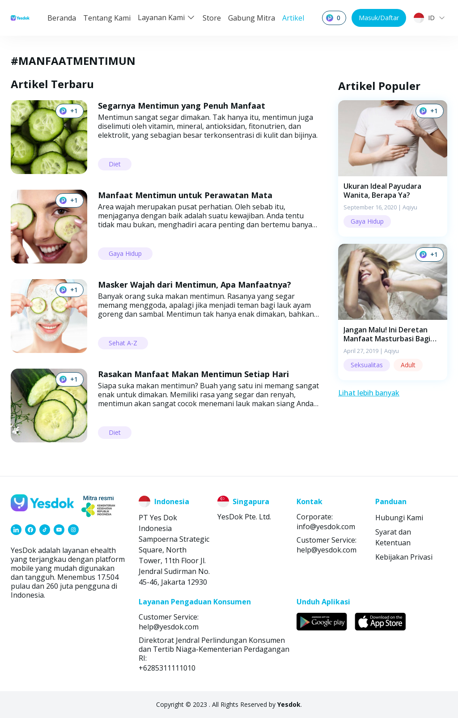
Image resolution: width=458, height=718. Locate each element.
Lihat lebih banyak (368, 393)
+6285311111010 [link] (167, 668)
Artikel (293, 18)
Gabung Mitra (251, 18)
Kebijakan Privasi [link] (404, 557)
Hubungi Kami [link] (399, 518)
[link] (16, 529)
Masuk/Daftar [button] (379, 17)
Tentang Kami (107, 18)
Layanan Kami (166, 17)
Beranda (61, 18)
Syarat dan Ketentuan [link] (393, 537)
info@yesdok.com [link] (326, 526)
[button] (392, 168)
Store (212, 18)
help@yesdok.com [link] (326, 550)
